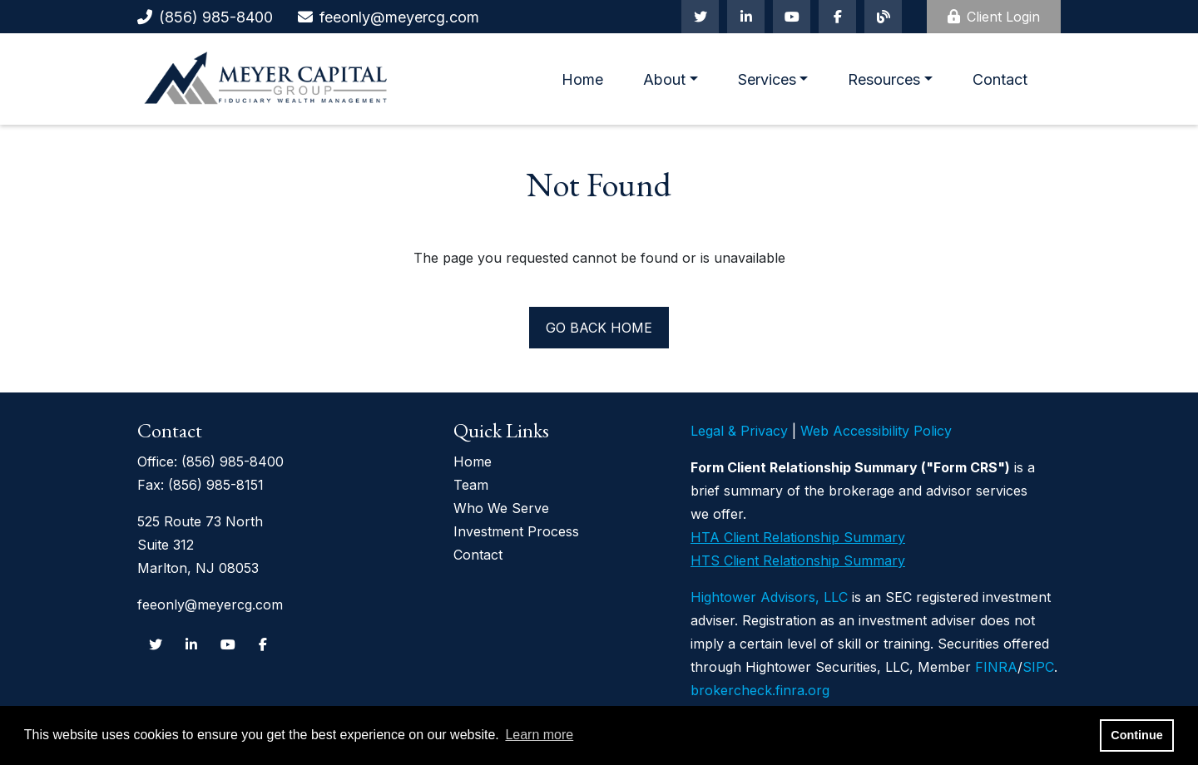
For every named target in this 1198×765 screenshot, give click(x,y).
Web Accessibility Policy (876, 430)
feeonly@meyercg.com (399, 17)
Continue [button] (1136, 735)
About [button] (664, 79)
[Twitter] (700, 16)
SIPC (1038, 667)
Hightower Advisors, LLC (769, 597)
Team (470, 484)
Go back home (599, 327)
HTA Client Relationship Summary (798, 537)
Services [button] (767, 79)
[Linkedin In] (746, 16)
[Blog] (883, 16)
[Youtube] (791, 16)
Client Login (994, 16)
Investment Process (516, 531)
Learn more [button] (539, 735)
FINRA (996, 667)
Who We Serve (501, 508)
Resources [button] (884, 79)
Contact (1000, 79)
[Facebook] (837, 16)
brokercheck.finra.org (760, 690)
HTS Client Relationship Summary (798, 560)
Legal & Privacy (739, 430)
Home (582, 79)
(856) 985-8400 (216, 17)
